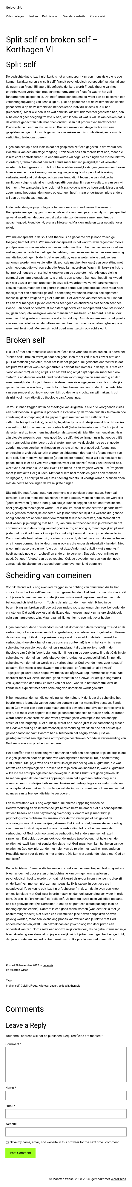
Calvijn (25, 985)
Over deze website (74, 16)
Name (10, 1088)
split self (64, 985)
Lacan (53, 985)
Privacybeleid (98, 16)
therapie (75, 985)
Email (10, 1106)
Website (11, 1124)
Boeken (33, 16)
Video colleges (15, 16)
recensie (48, 965)
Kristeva (43, 985)
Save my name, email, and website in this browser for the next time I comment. (65, 1142)
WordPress (118, 1179)
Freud (33, 985)
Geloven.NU (14, 7)
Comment (13, 1044)
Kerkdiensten (50, 16)
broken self (13, 985)
